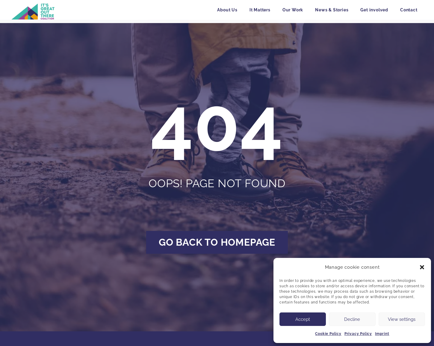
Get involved (374, 9)
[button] (422, 267)
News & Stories (331, 9)
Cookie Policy (328, 334)
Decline (352, 319)
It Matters (259, 9)
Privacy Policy (358, 334)
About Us (227, 9)
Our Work (292, 9)
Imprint (382, 334)
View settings (401, 319)
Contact (409, 9)
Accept (302, 319)
